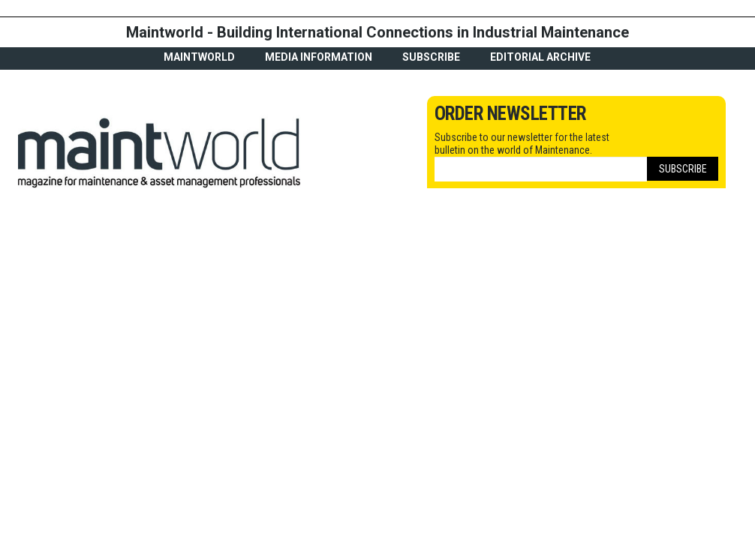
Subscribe (431, 57)
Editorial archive (540, 57)
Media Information (318, 57)
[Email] (541, 169)
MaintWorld (199, 57)
